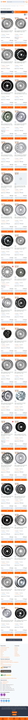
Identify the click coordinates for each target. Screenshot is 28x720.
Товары (8, 719)
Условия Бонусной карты (5, 647)
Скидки (26, 18)
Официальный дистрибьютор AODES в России (9, 678)
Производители (17, 655)
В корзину (7, 45)
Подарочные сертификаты (5, 657)
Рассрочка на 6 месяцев (3, 18)
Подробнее (14, 712)
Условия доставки (4, 648)
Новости (2, 654)
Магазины (16, 648)
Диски (17, 5)
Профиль (25, 719)
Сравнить (3, 34)
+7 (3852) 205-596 (5, 681)
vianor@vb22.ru (4, 683)
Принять (14, 714)
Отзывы (16, 651)
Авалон (17, 716)
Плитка (25, 14)
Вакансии (2, 651)
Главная (1, 5)
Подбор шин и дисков (19, 12)
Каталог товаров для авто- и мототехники (9, 5)
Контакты (16, 647)
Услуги (2, 655)
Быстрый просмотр (2, 29)
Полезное (16, 650)
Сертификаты (17, 654)
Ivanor (2, 696)
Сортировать (3, 14)
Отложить (7, 34)
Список (26, 14)
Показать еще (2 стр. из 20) (14, 639)
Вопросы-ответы (3, 650)
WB (4, 696)
